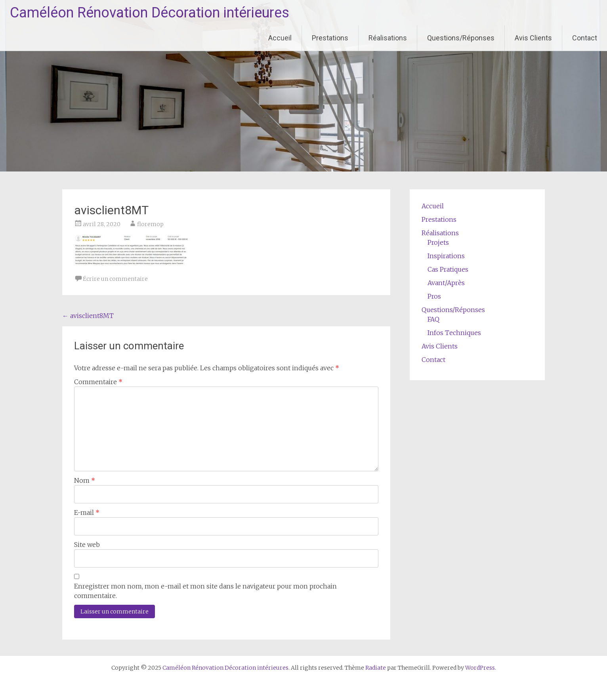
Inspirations (446, 256)
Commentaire (98, 382)
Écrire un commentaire (115, 278)
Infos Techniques (454, 333)
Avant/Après (446, 283)
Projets (438, 242)
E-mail (86, 512)
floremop (150, 224)
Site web (87, 545)
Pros (434, 296)
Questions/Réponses (460, 38)
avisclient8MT (88, 316)
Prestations (330, 38)
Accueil (280, 38)
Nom (84, 480)
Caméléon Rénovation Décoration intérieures (149, 12)
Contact (584, 38)
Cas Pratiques (448, 269)
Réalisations (387, 38)
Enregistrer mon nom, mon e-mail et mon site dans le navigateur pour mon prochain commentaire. (205, 591)
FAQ (433, 319)
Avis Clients (533, 38)
